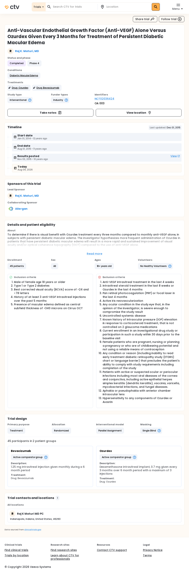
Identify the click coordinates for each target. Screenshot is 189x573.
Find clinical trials (16, 550)
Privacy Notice (153, 550)
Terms (147, 555)
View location (139, 113)
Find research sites (64, 550)
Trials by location (17, 555)
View (175, 156)
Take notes (51, 113)
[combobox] (74, 6)
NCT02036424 (104, 98)
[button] (23, 76)
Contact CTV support (112, 550)
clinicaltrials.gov (32, 529)
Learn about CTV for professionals (65, 557)
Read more (94, 253)
